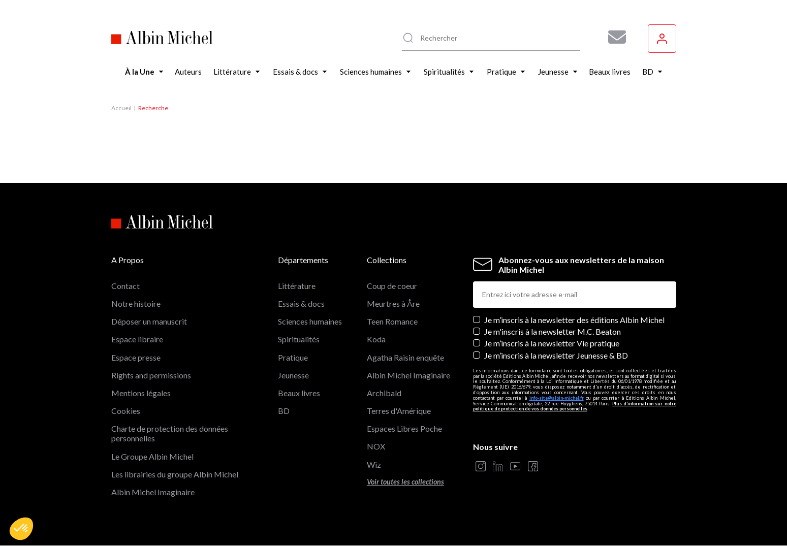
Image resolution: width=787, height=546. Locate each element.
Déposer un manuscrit (149, 321)
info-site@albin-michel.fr (556, 398)
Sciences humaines (310, 321)
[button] (21, 529)
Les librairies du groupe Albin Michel (174, 474)
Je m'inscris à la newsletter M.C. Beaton (552, 331)
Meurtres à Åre (393, 303)
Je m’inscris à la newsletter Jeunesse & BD (556, 355)
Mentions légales (141, 393)
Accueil (121, 108)
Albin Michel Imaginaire (153, 492)
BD (284, 410)
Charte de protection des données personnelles (169, 433)
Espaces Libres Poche (404, 428)
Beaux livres (299, 393)
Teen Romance (392, 321)
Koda (376, 339)
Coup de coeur (392, 286)
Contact (125, 286)
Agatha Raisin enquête (405, 357)
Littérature (297, 286)
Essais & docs (301, 303)
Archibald (384, 393)
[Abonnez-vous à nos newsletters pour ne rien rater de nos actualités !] (613, 37)
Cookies (125, 410)
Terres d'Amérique (399, 410)
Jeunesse (293, 375)
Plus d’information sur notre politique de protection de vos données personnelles (574, 406)
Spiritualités (299, 339)
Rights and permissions (151, 375)
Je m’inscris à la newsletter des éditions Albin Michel (574, 320)
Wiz (374, 464)
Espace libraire (137, 339)
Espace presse (136, 357)
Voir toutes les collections (405, 481)
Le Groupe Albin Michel (152, 456)
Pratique (293, 357)
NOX (376, 446)
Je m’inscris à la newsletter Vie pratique (551, 343)
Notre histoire (136, 303)
